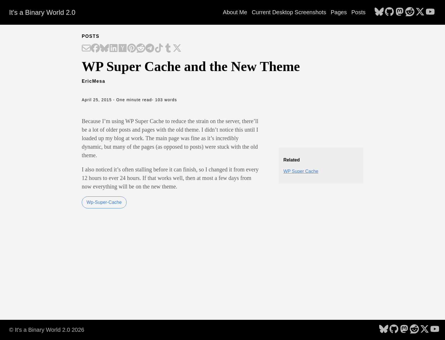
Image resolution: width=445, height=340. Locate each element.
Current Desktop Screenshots (289, 12)
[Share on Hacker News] (122, 48)
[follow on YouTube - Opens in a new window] (430, 12)
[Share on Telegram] (149, 48)
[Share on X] (177, 48)
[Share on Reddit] (140, 48)
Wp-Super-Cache (104, 202)
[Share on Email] (86, 48)
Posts (358, 12)
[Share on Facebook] (95, 48)
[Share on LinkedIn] (113, 48)
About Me (235, 12)
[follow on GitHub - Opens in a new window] (389, 12)
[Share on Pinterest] (131, 48)
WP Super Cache (300, 171)
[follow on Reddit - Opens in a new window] (409, 12)
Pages (339, 12)
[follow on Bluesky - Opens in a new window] (379, 12)
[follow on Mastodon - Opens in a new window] (399, 12)
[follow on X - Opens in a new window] (420, 12)
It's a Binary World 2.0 (42, 12)
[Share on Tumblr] (168, 48)
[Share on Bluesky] (104, 48)
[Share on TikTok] (158, 48)
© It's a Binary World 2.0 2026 (46, 330)
